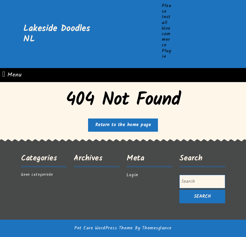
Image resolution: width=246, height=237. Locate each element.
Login (132, 175)
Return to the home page (126, 126)
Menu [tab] (12, 74)
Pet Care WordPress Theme (103, 228)
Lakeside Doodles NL (56, 34)
